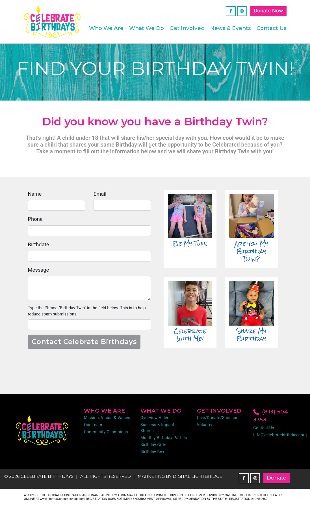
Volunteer (206, 427)
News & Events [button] (230, 28)
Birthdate (39, 245)
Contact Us (272, 28)
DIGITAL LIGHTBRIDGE (197, 478)
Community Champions (106, 434)
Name (35, 194)
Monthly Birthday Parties (163, 440)
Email (100, 194)
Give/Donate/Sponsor (217, 420)
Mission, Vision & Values (107, 420)
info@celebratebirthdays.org (280, 437)
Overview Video (155, 420)
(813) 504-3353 (272, 417)
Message (39, 271)
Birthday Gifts (153, 447)
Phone (35, 220)
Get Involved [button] (187, 28)
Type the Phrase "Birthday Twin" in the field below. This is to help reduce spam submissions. (88, 313)
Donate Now (268, 10)
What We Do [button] (146, 28)
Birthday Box (152, 454)
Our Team (93, 427)
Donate (276, 480)
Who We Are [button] (106, 28)
